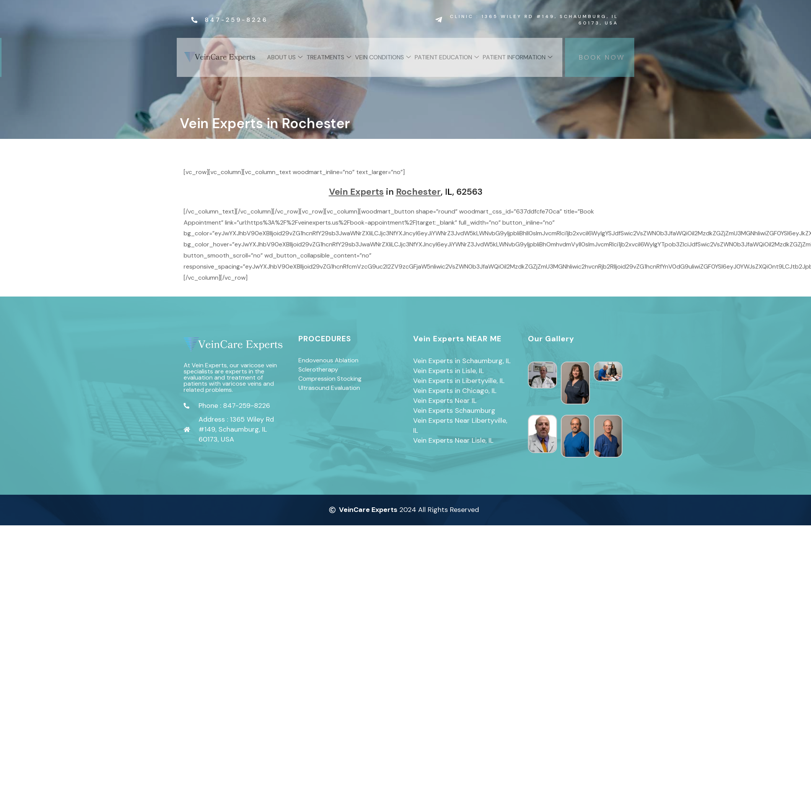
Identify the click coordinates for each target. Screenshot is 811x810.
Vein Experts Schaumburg (454, 410)
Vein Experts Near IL (445, 400)
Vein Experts (356, 191)
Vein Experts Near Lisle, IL (453, 440)
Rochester (418, 191)
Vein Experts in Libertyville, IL (459, 380)
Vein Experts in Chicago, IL (455, 390)
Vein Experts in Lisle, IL (448, 370)
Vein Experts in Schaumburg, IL (462, 360)
